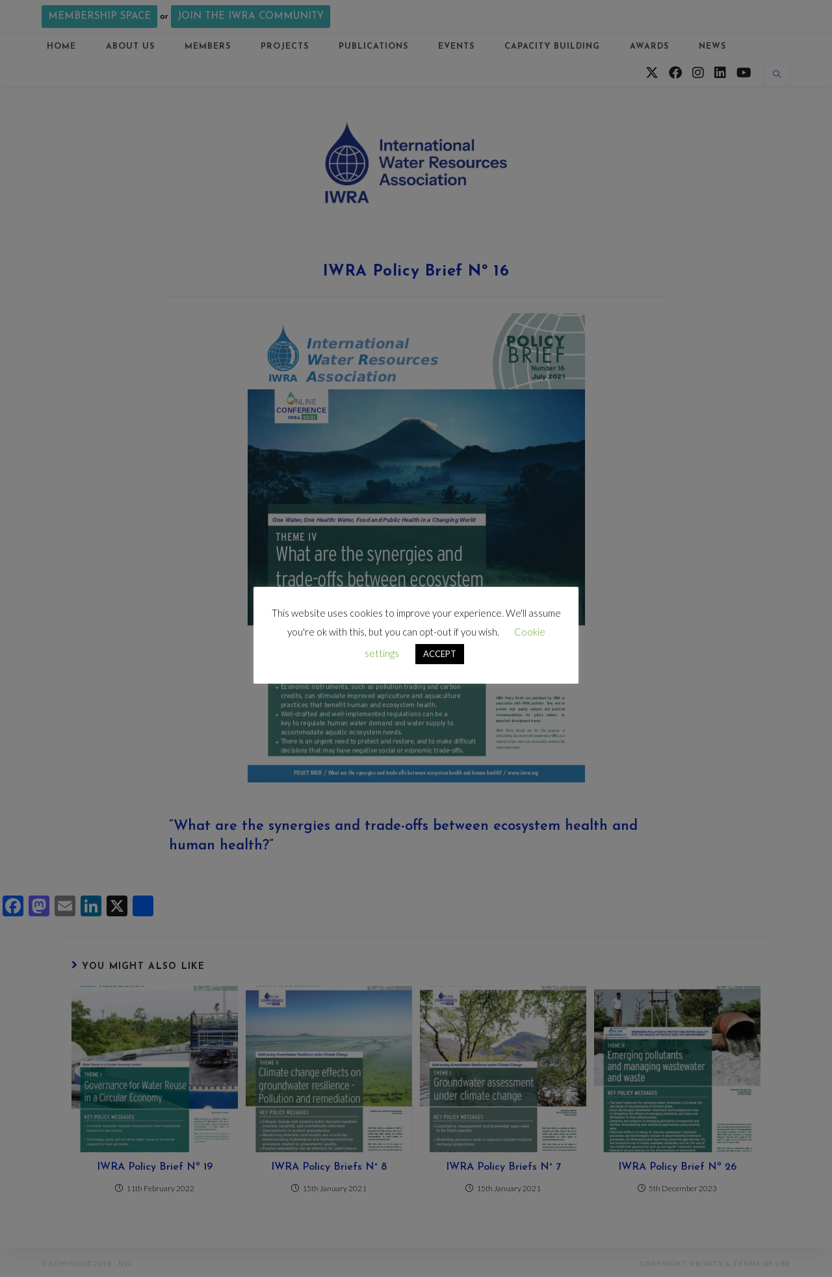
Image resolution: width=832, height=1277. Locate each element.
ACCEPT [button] (439, 654)
